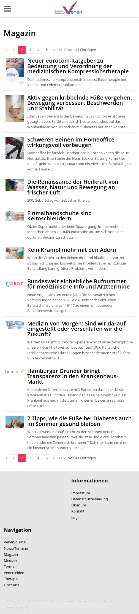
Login (76, 517)
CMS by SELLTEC (17, 601)
